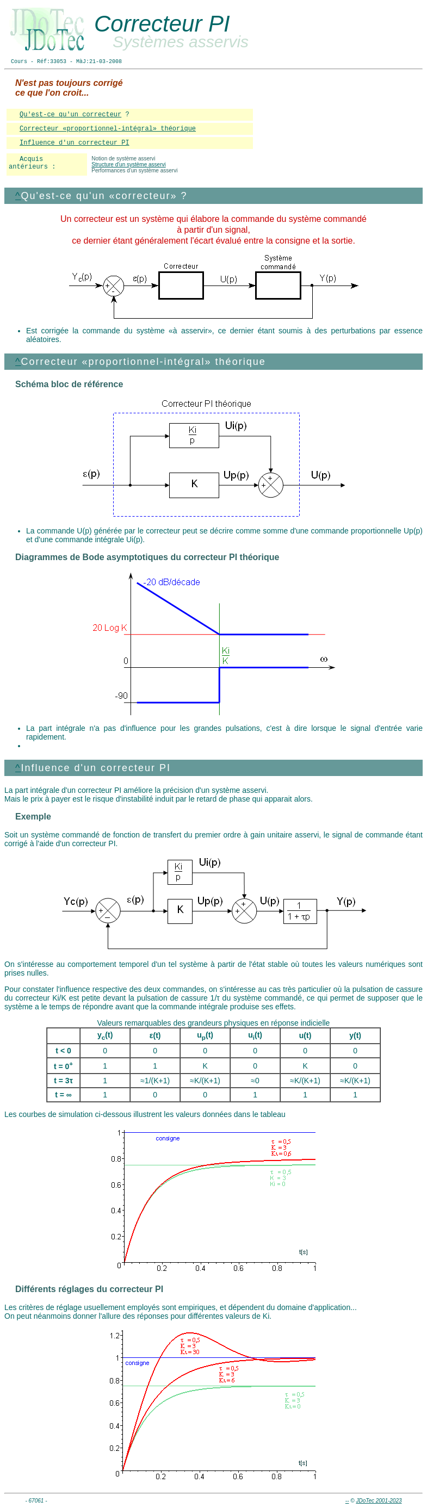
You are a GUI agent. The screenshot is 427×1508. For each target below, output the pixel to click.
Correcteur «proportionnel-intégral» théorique (108, 129)
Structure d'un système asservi (128, 164)
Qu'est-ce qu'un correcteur (70, 115)
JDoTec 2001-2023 (378, 1501)
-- (347, 1501)
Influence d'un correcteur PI (74, 143)
